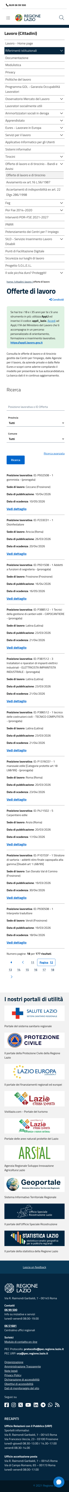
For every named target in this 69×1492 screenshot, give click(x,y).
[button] (62, 50)
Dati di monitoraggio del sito (21, 1388)
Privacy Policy (12, 1375)
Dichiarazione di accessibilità (21, 1379)
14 (18, 969)
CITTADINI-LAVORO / (24, 282)
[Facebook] (6, 1405)
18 (52, 969)
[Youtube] (28, 1405)
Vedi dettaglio (16, 508)
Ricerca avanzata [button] (54, 453)
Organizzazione (13, 1362)
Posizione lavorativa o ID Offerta (28, 407)
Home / (11, 282)
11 (32, 962)
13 (10, 969)
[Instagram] (13, 1405)
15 (27, 969)
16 (35, 969)
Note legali (11, 1371)
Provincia (13, 417)
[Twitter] (20, 1405)
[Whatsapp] (50, 1405)
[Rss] (57, 1405)
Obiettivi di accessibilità (18, 1384)
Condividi (56, 299)
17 (44, 969)
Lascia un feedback (34, 1267)
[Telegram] (43, 1405)
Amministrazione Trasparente (22, 1366)
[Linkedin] (36, 1405)
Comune (12, 433)
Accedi (51, 321)
